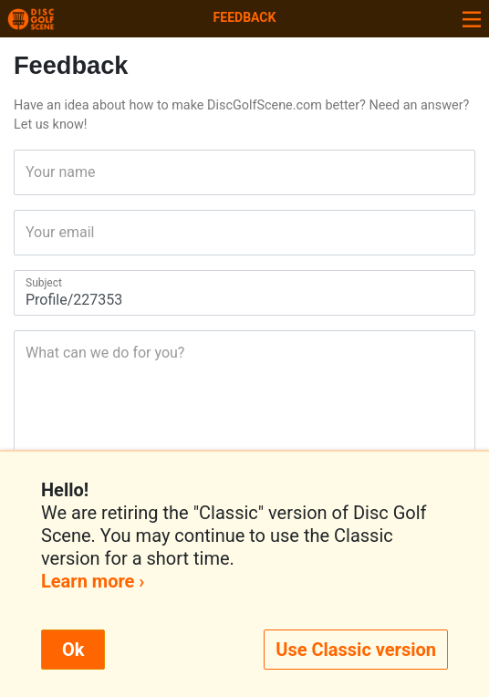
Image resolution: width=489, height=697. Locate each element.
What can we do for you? (31, 352)
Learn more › (92, 581)
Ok (73, 650)
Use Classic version (356, 650)
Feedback (244, 17)
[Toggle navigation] (472, 18)
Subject (31, 282)
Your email (31, 232)
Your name (31, 172)
